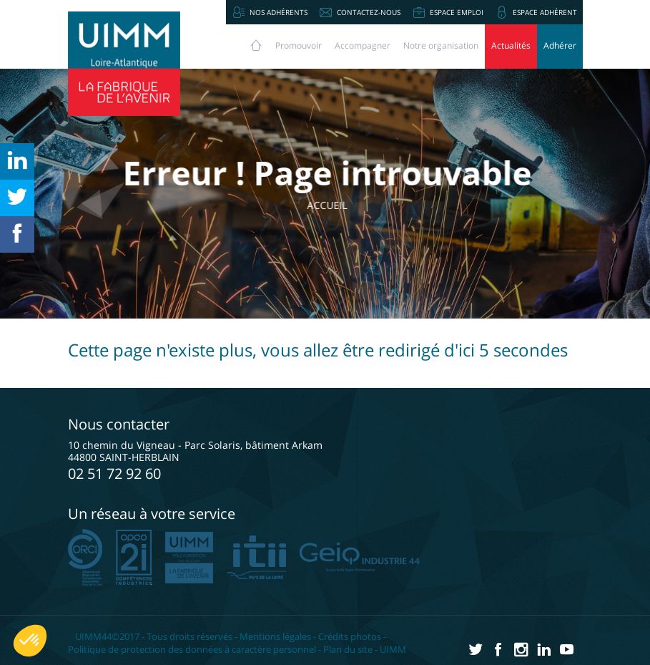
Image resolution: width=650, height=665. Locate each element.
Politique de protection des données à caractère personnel (192, 649)
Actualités (511, 45)
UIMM (393, 649)
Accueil (340, 205)
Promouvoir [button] (298, 45)
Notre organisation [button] (440, 45)
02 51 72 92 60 (114, 473)
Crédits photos (349, 636)
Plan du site (348, 649)
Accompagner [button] (362, 45)
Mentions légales (275, 636)
